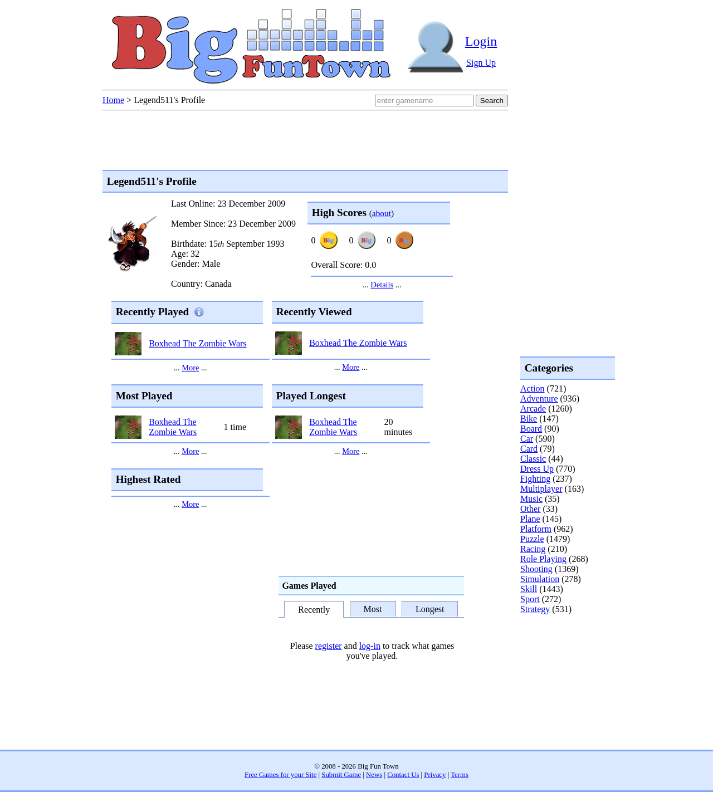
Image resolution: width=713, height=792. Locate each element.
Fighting (535, 478)
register (328, 646)
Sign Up (481, 62)
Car (526, 438)
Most (373, 609)
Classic (533, 458)
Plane (530, 519)
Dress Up (537, 468)
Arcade (533, 408)
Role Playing (543, 559)
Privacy (435, 775)
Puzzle (532, 539)
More (190, 367)
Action (532, 388)
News (374, 775)
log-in (369, 646)
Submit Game (341, 775)
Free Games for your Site (280, 775)
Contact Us (403, 775)
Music (531, 498)
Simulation (539, 579)
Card (529, 448)
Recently (314, 610)
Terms (459, 775)
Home (113, 100)
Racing (532, 549)
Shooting (536, 569)
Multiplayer (541, 488)
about (381, 213)
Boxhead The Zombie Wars (197, 343)
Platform (535, 529)
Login (481, 41)
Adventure (539, 398)
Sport (530, 599)
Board (531, 428)
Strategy (535, 609)
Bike (528, 418)
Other (530, 509)
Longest (430, 609)
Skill (528, 589)
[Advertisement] (564, 659)
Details (381, 284)
